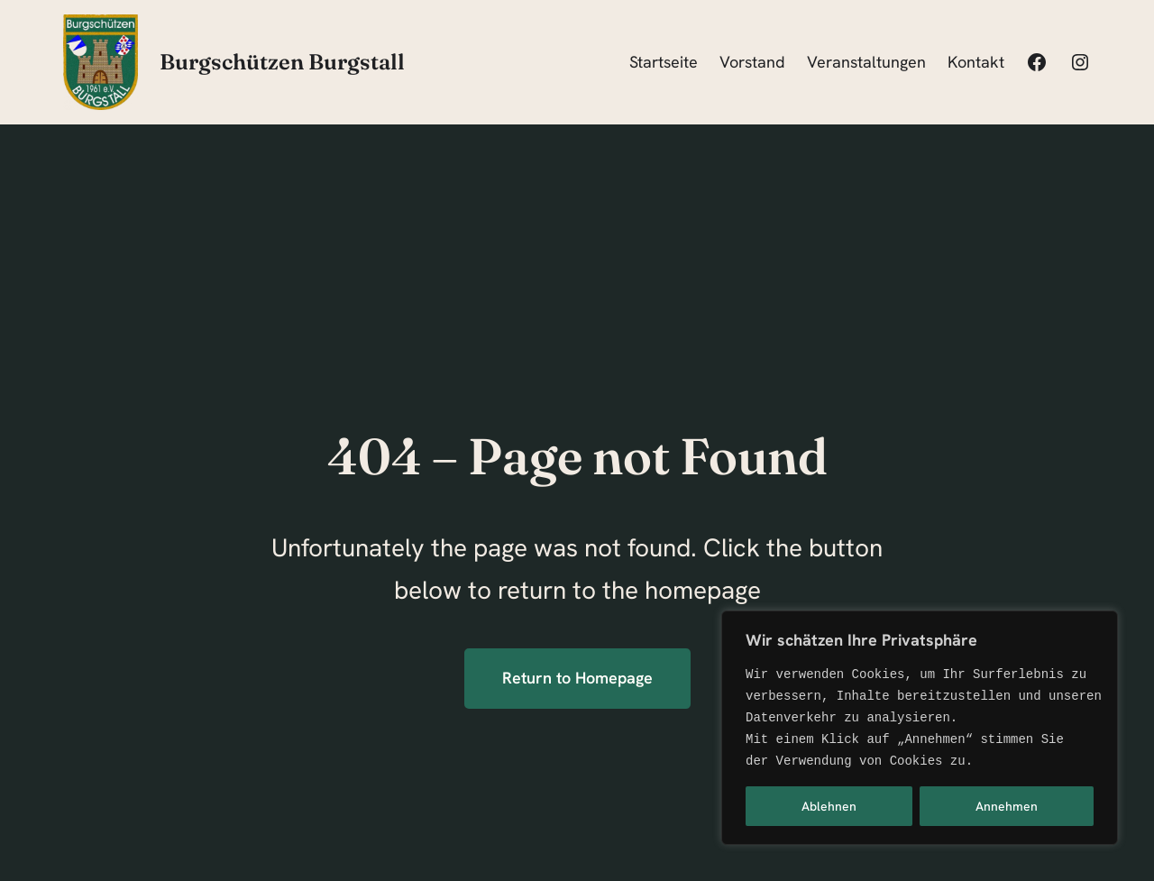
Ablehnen (828, 806)
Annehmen (1006, 806)
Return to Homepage (577, 677)
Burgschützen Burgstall (282, 62)
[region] (919, 727)
